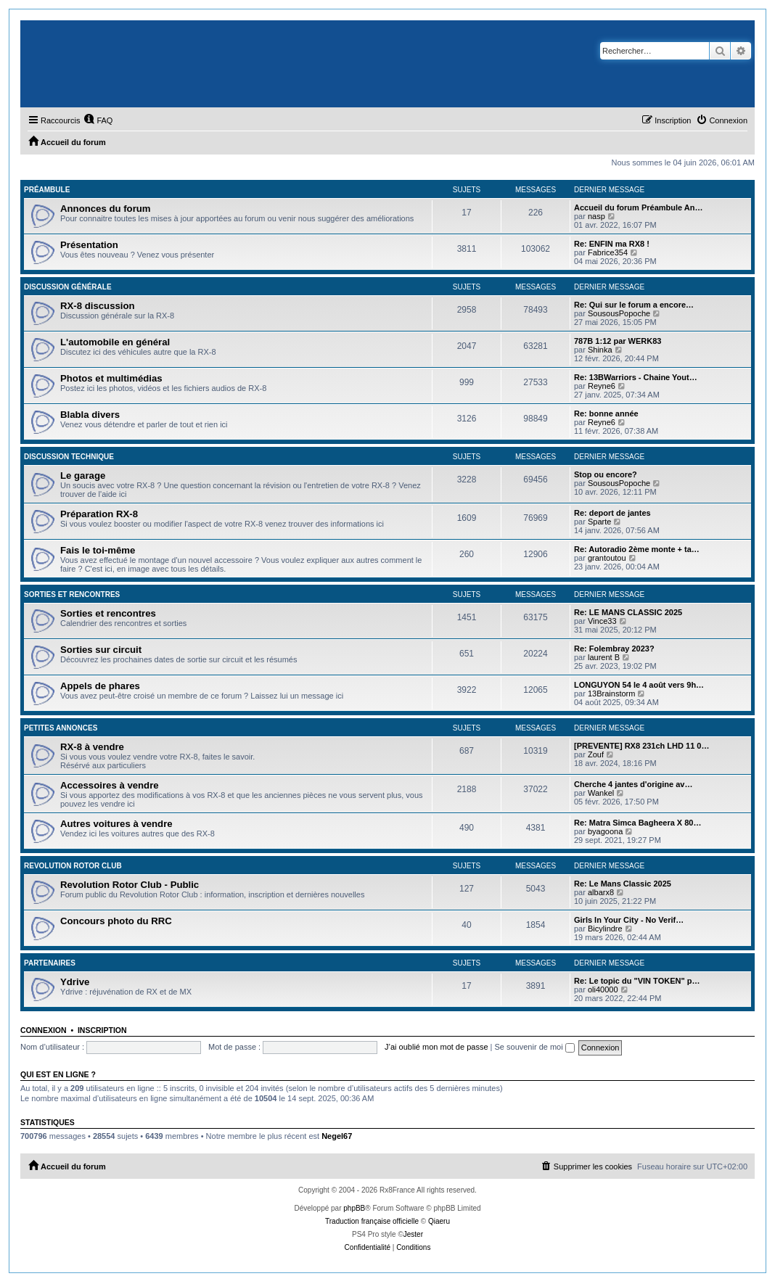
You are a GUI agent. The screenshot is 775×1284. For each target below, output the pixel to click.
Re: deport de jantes (612, 513)
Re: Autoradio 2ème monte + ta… (637, 549)
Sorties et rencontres (72, 594)
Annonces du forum (105, 208)
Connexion (43, 1030)
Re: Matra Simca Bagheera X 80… (637, 822)
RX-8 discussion (97, 305)
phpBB (354, 1208)
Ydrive (74, 981)
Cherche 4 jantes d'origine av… (633, 784)
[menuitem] (97, 120)
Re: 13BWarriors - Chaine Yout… (635, 377)
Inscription (102, 1030)
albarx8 (601, 892)
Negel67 (336, 1136)
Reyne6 (601, 386)
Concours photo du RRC (116, 920)
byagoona (605, 831)
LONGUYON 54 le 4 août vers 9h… (639, 684)
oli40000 (603, 989)
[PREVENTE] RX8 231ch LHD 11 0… (641, 745)
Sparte (599, 521)
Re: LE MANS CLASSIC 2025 (628, 612)
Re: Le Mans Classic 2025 (622, 883)
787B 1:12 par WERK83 (617, 341)
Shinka (600, 349)
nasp (596, 216)
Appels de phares (100, 685)
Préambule (47, 190)
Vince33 (602, 621)
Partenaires (49, 963)
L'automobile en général (115, 342)
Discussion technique (69, 457)
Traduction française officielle (372, 1221)
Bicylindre (605, 928)
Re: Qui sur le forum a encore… (634, 304)
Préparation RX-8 (99, 514)
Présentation (89, 244)
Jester (413, 1234)
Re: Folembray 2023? (614, 648)
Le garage (82, 475)
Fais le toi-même (97, 550)
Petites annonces (60, 728)
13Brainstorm (611, 693)
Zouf (596, 754)
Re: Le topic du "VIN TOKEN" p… (637, 980)
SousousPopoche (619, 313)
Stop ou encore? (605, 474)
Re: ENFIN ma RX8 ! (611, 243)
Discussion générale (68, 287)
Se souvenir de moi (535, 1046)
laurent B (604, 657)
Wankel (601, 793)
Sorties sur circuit (101, 649)
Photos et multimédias (111, 378)
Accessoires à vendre (109, 785)
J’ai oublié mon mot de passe (436, 1046)
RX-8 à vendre (92, 746)
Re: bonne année (606, 413)
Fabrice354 (608, 252)
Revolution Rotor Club (73, 866)
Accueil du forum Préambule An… (638, 207)
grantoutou (607, 557)
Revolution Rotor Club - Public (129, 884)
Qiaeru (439, 1221)
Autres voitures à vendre (116, 823)
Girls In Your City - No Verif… (629, 919)
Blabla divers (90, 414)
